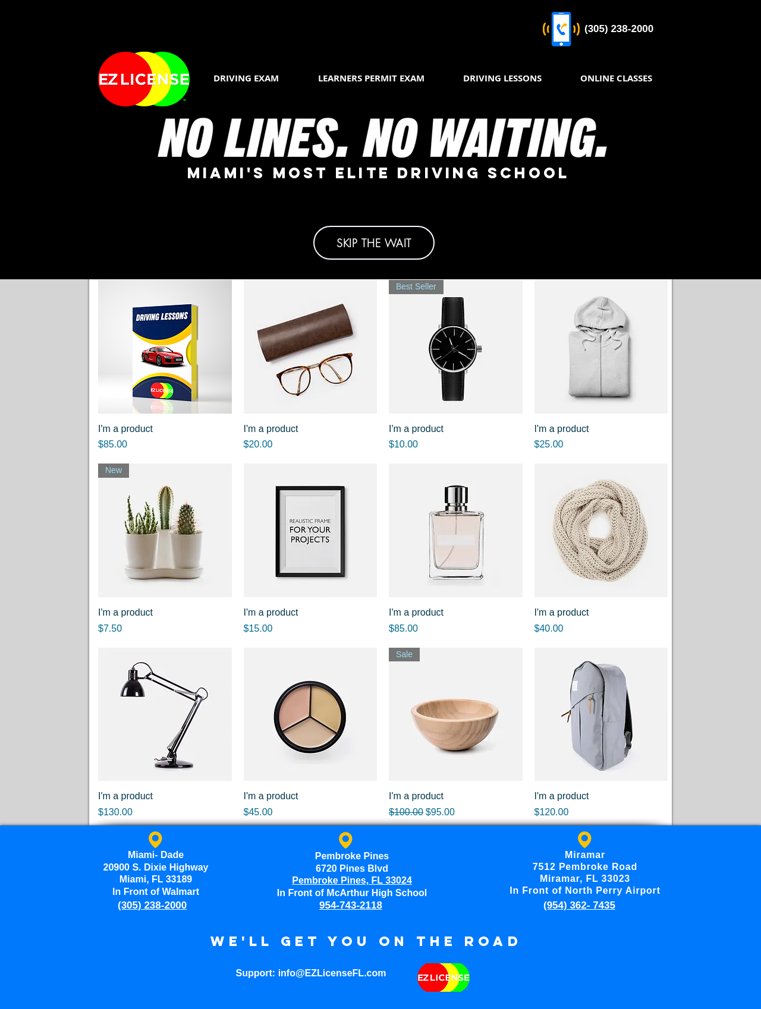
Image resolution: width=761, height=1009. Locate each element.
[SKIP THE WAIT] (374, 243)
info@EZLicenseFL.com (332, 973)
